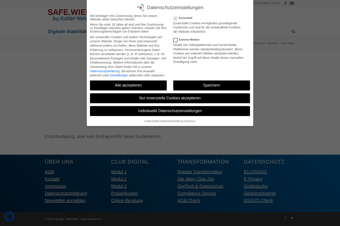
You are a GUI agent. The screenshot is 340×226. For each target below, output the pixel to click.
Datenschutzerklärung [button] (172, 120)
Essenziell (184, 16)
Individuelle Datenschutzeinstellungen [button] (170, 110)
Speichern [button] (211, 84)
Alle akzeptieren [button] (128, 84)
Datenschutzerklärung (104, 70)
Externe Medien (188, 38)
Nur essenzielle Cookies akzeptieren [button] (170, 97)
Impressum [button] (190, 120)
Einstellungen (119, 74)
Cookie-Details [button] (151, 120)
